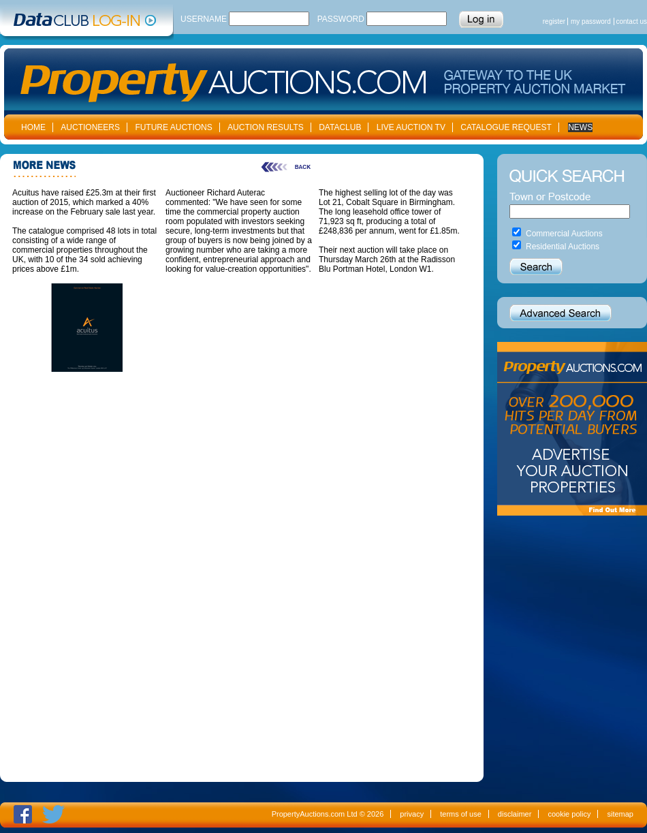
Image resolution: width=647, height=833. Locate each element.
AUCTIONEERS (90, 127)
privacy (412, 814)
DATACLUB (340, 127)
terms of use (461, 814)
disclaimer (515, 814)
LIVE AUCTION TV (411, 127)
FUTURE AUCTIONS (173, 127)
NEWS (580, 127)
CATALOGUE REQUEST (506, 127)
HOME (33, 127)
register (554, 21)
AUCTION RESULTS (265, 127)
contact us (631, 21)
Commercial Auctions (564, 233)
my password (591, 21)
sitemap (620, 814)
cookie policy (569, 814)
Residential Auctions (562, 246)
